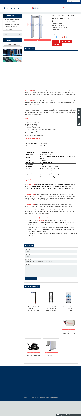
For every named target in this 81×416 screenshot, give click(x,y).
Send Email (66, 53)
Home (11, 21)
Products (17, 21)
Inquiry (56, 53)
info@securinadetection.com (23, 1)
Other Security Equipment (11, 38)
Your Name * (28, 261)
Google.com (8, 55)
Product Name (28, 272)
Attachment (57, 56)
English (70, 1)
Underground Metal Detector (12, 35)
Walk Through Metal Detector (42, 21)
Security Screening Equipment (27, 21)
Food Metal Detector (10, 33)
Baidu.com (16, 55)
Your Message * (29, 277)
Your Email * (28, 266)
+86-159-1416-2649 (9, 1)
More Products (8, 41)
